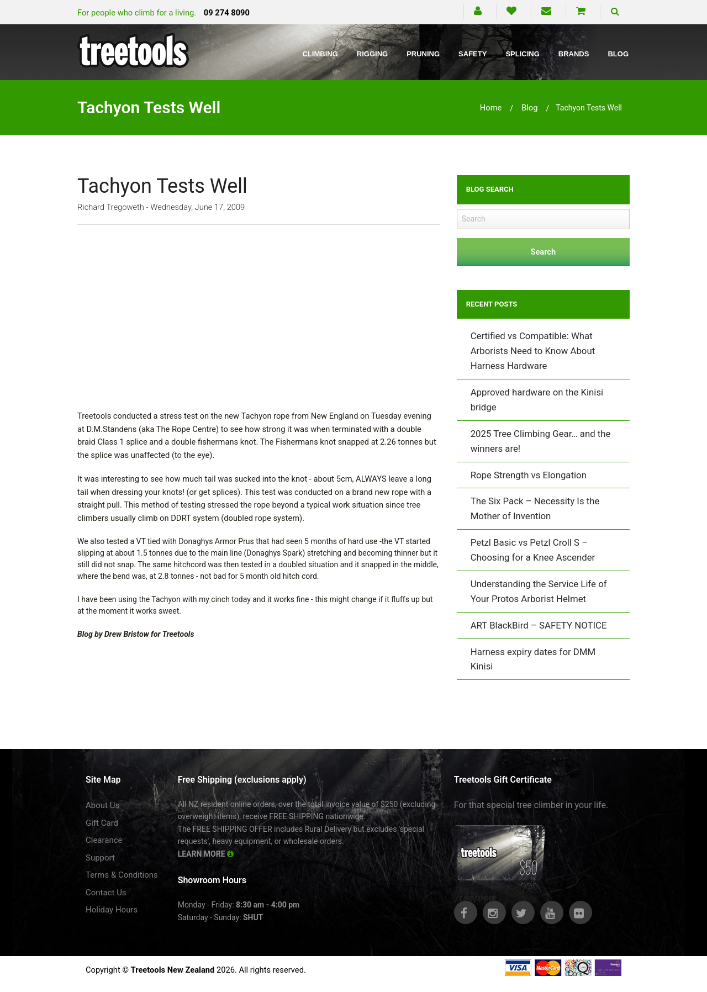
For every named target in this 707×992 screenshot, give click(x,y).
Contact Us (106, 893)
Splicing (522, 54)
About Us (102, 805)
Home (491, 108)
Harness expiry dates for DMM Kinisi (533, 659)
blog (529, 108)
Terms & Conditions (122, 875)
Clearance (104, 840)
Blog (618, 54)
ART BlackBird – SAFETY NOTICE (539, 625)
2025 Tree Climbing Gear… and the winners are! (541, 441)
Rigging (372, 54)
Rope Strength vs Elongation (529, 475)
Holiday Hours (112, 910)
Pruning (423, 54)
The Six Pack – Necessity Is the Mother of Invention (535, 508)
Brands (573, 54)
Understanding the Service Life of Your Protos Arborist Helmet (539, 591)
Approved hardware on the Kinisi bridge (537, 400)
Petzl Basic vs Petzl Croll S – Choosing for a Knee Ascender (533, 550)
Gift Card (102, 823)
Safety (472, 54)
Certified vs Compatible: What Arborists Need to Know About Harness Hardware (533, 350)
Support (100, 858)
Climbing (320, 54)
